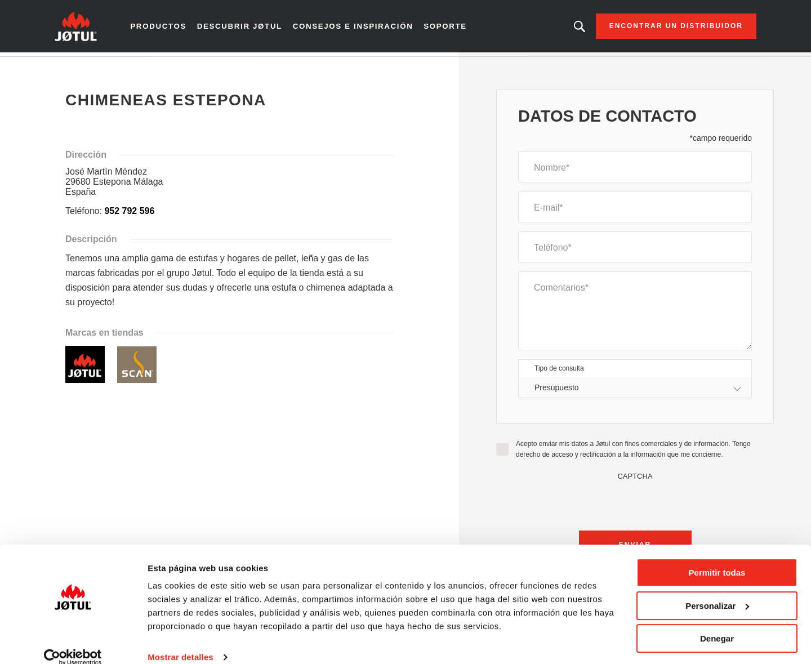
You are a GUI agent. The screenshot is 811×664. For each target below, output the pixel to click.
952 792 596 (129, 215)
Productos (170, 28)
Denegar (717, 623)
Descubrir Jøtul (249, 28)
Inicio (76, 67)
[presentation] (635, 506)
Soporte (445, 28)
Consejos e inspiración (356, 28)
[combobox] (635, 391)
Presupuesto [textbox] (556, 390)
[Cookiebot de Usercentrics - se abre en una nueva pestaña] (73, 642)
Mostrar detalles (180, 642)
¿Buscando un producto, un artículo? (566, 28)
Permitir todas (717, 557)
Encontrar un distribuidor (663, 28)
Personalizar (717, 590)
